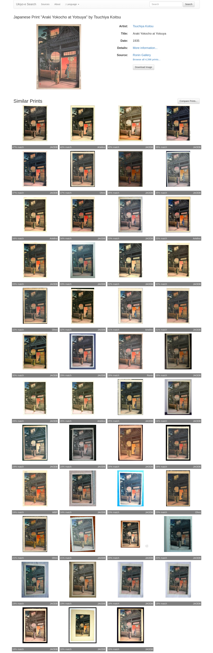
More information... (145, 48)
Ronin (150, 375)
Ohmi (102, 193)
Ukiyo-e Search (26, 4)
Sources (45, 4)
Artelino (101, 147)
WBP (54, 512)
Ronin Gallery (142, 55)
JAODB (53, 147)
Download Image (143, 67)
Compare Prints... (188, 101)
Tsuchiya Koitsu (143, 26)
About (57, 4)
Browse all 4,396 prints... (146, 59)
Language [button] (72, 4)
